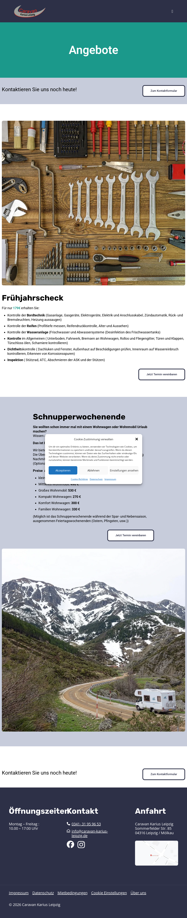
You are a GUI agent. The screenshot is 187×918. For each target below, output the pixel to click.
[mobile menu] (172, 11)
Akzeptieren (62, 470)
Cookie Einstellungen (109, 893)
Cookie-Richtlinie (79, 479)
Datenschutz (96, 479)
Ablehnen (93, 470)
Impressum (110, 479)
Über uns (138, 893)
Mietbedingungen (72, 893)
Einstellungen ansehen (124, 470)
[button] (137, 439)
